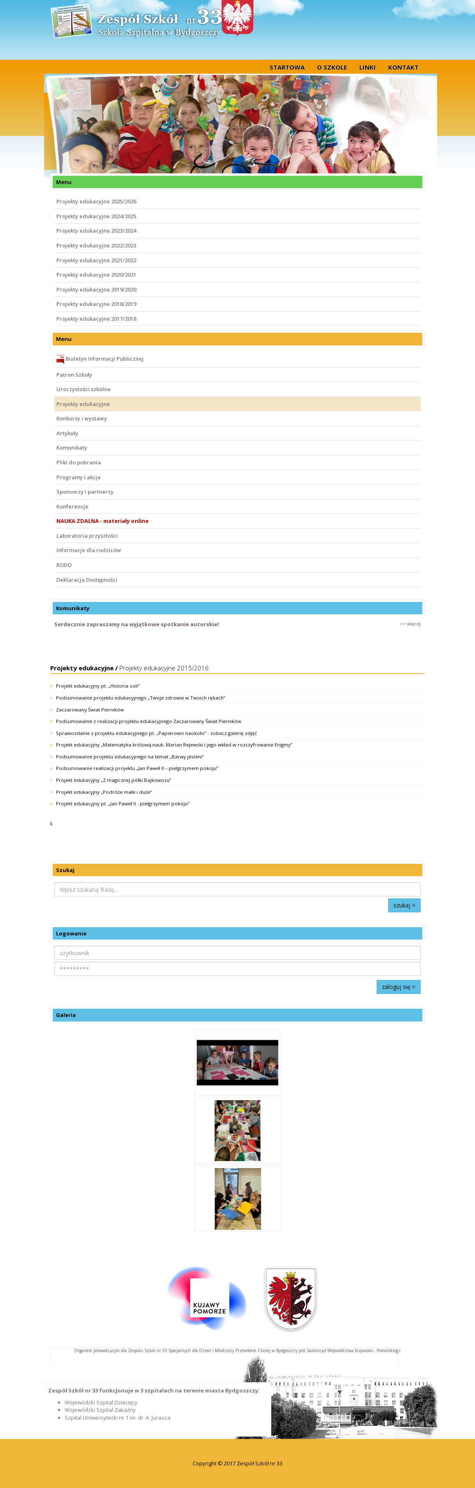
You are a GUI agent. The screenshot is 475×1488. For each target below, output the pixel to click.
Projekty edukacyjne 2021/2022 (96, 260)
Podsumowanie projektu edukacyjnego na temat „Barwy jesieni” (130, 756)
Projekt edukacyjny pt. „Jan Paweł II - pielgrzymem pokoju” (122, 803)
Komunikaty (71, 447)
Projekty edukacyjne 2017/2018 (96, 318)
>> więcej (410, 623)
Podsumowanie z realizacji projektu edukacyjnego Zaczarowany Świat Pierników (148, 721)
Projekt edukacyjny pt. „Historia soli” (98, 686)
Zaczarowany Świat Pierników (90, 710)
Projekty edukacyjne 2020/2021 (96, 274)
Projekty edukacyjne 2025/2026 (96, 201)
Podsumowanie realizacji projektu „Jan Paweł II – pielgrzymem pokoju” (137, 768)
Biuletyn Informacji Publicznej (100, 359)
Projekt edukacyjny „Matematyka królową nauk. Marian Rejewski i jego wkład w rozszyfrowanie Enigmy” (174, 745)
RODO (64, 565)
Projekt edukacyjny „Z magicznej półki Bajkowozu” (113, 780)
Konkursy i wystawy (81, 418)
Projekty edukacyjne (83, 404)
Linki (367, 67)
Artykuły (67, 433)
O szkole (332, 67)
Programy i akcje (78, 477)
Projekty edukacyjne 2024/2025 (96, 216)
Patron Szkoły (74, 374)
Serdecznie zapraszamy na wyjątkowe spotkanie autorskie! (136, 624)
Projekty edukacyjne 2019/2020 (96, 289)
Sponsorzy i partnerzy (85, 491)
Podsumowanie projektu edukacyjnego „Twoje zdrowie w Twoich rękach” (140, 698)
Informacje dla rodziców (88, 550)
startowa (287, 67)
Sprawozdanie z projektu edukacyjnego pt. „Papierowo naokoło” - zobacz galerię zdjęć (156, 733)
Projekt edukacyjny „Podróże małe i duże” (104, 792)
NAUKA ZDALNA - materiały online (102, 521)
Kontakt (403, 67)
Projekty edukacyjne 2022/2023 (96, 245)
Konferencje (72, 506)
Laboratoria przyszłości (87, 535)
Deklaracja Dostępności (86, 579)
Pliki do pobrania (78, 462)
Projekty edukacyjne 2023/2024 (96, 230)
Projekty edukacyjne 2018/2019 (96, 304)
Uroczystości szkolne (83, 389)
